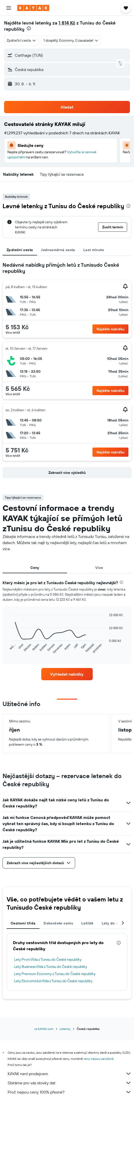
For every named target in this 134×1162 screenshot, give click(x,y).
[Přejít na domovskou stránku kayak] (33, 8)
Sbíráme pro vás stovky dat (69, 1083)
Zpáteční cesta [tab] (20, 250)
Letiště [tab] (87, 923)
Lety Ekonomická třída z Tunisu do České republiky (53, 981)
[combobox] (21, 40)
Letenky (65, 1029)
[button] (8, 8)
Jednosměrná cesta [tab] (58, 250)
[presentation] (28, 28)
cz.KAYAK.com (43, 1029)
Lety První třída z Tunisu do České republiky (48, 959)
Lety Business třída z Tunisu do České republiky (50, 966)
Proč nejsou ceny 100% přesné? (69, 1092)
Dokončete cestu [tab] (58, 923)
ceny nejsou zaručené (99, 1059)
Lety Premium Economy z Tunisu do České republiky (55, 973)
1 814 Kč (67, 23)
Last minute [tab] (93, 250)
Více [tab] (99, 567)
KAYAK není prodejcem (69, 1074)
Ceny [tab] (34, 567)
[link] (67, 674)
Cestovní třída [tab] (23, 923)
